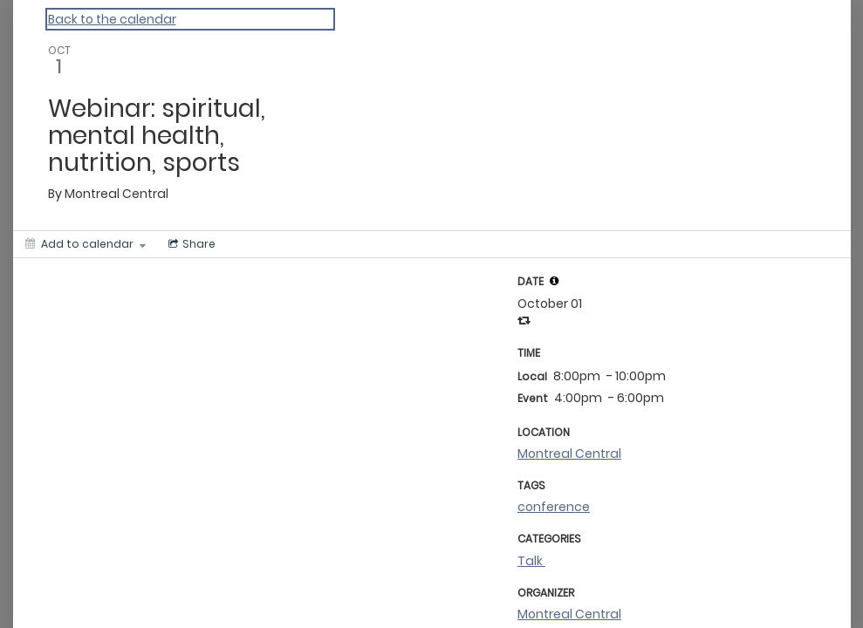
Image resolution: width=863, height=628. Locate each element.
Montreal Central (569, 453)
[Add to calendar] (85, 244)
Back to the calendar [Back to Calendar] (112, 19)
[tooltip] (554, 281)
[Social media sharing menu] (190, 244)
